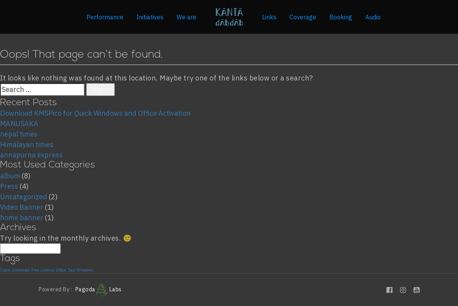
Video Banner (21, 207)
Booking (340, 17)
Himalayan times (26, 144)
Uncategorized (23, 196)
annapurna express (31, 154)
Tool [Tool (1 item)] (71, 270)
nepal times (18, 134)
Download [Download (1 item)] (21, 270)
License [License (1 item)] (47, 270)
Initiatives (149, 17)
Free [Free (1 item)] (35, 270)
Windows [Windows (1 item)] (85, 270)
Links (269, 17)
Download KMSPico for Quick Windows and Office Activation (95, 113)
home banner (21, 217)
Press (9, 186)
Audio (373, 17)
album (10, 175)
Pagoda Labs (98, 289)
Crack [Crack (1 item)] (5, 270)
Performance (105, 17)
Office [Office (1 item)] (61, 270)
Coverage (302, 17)
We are (186, 17)
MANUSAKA (19, 123)
